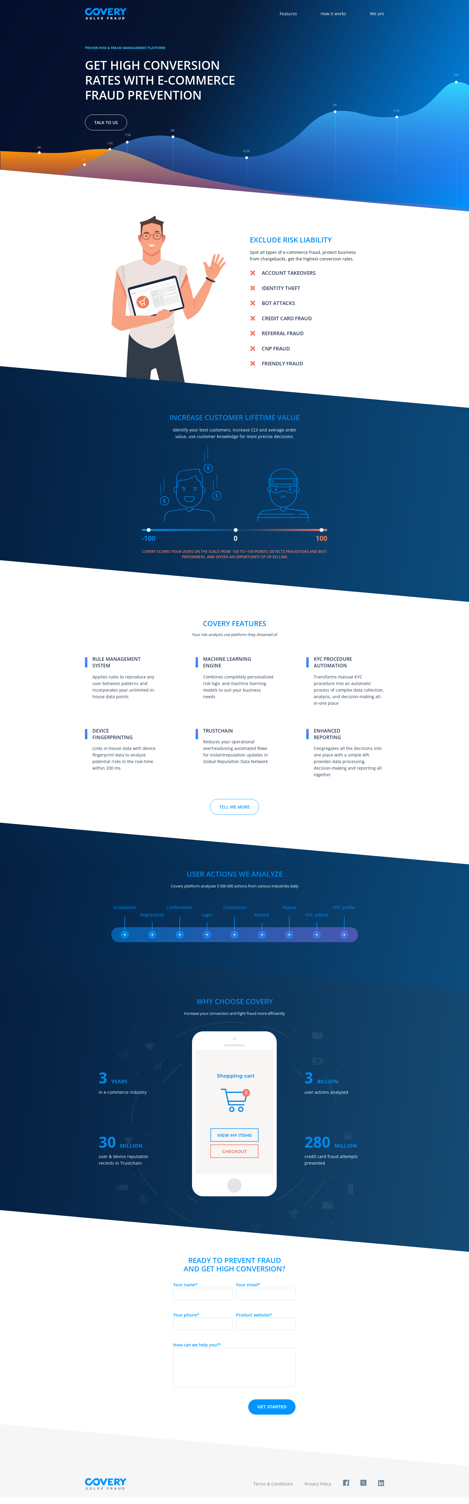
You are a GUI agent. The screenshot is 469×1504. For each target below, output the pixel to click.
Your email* (248, 1285)
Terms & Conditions (272, 1490)
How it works (333, 13)
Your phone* (186, 1315)
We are (377, 13)
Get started (272, 1413)
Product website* (254, 1315)
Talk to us (106, 122)
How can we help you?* (197, 1345)
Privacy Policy (317, 1490)
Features (288, 13)
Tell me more (234, 807)
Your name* (185, 1285)
